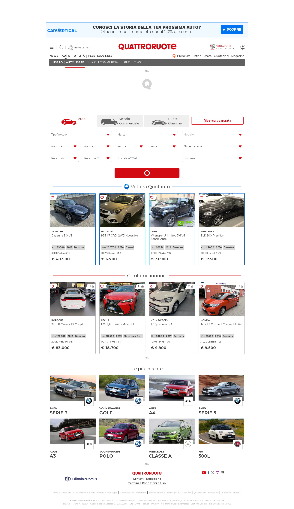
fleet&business (100, 56)
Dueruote (66, 492)
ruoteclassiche (136, 62)
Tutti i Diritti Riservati (139, 503)
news (54, 56)
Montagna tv (173, 492)
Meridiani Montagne (107, 492)
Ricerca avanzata (217, 120)
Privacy (155, 503)
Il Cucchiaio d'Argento (84, 492)
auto (66, 56)
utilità (79, 56)
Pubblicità (226, 492)
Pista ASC (187, 492)
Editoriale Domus (156, 492)
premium (183, 56)
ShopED (237, 492)
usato (208, 56)
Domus (56, 492)
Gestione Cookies (199, 503)
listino (196, 56)
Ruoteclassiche (126, 492)
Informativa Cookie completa (174, 503)
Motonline (141, 492)
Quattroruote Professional (206, 492)
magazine (237, 56)
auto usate (75, 62)
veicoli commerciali (104, 62)
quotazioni (221, 56)
